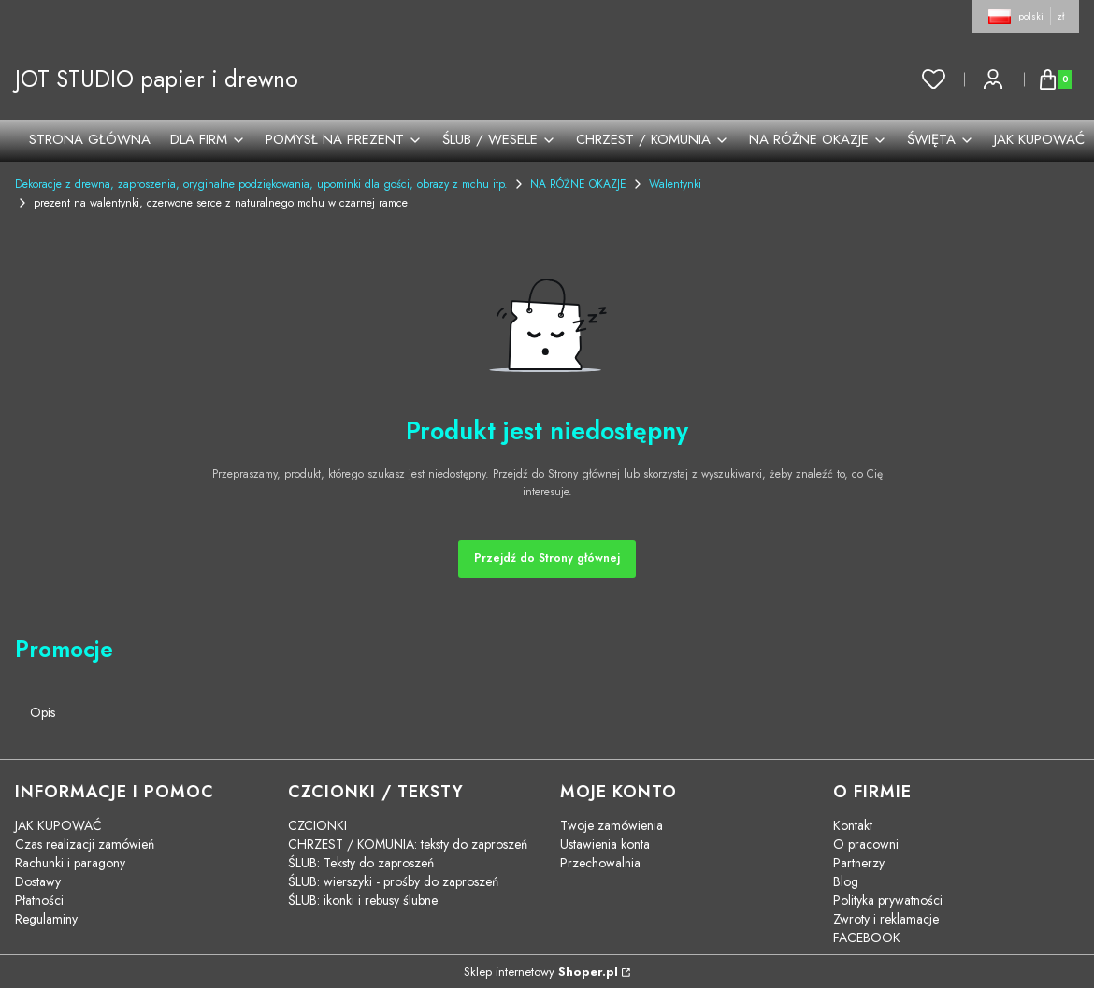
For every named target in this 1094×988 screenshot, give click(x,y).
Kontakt (852, 825)
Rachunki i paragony (70, 862)
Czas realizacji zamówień (84, 844)
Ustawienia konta (605, 844)
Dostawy (38, 881)
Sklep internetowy (541, 972)
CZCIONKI (317, 825)
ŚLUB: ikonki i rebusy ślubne (363, 900)
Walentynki (675, 184)
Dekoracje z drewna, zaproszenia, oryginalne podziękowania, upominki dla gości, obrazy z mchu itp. (261, 184)
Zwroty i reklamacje (886, 918)
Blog (845, 881)
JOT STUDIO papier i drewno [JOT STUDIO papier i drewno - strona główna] (156, 79)
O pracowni (866, 844)
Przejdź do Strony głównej (547, 558)
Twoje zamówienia (611, 825)
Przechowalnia (600, 862)
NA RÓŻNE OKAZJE (578, 184)
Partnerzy (859, 862)
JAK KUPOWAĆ (58, 825)
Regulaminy (46, 918)
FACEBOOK (866, 937)
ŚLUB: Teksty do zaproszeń (361, 862)
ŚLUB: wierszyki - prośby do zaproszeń (393, 881)
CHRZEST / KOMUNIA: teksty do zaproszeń (407, 844)
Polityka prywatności (888, 900)
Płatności (39, 900)
